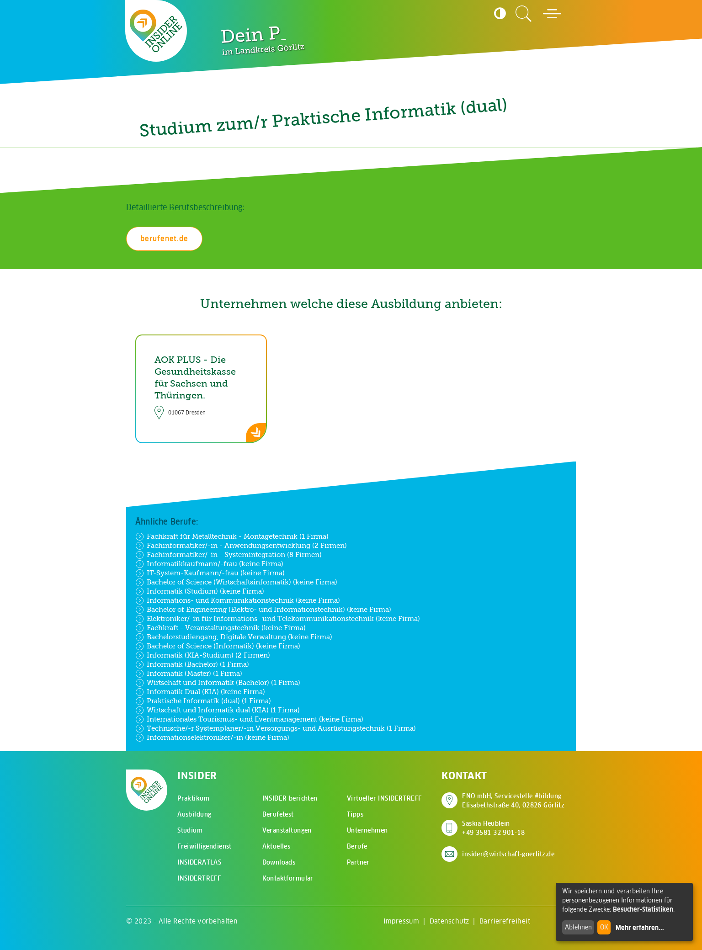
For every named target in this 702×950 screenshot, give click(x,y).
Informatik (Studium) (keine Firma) (199, 591)
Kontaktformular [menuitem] (288, 878)
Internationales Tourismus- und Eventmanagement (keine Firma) (249, 719)
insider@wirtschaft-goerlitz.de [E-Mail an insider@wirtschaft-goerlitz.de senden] (508, 854)
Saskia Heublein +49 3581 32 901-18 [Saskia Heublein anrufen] (493, 828)
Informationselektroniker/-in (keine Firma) (212, 737)
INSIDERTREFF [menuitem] (199, 878)
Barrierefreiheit (504, 921)
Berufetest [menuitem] (278, 814)
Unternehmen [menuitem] (367, 830)
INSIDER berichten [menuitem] (290, 798)
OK (604, 927)
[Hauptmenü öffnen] (552, 14)
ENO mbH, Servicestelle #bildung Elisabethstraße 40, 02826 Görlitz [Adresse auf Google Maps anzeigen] (513, 800)
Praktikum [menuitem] (193, 798)
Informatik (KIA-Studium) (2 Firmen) (202, 655)
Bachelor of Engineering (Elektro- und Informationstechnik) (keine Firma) (263, 609)
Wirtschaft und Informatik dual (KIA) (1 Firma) (217, 710)
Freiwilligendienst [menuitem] (204, 846)
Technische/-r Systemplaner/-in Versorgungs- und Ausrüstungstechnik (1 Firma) (275, 728)
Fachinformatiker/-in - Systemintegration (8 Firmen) (228, 554)
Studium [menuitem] (189, 830)
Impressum (401, 921)
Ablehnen (578, 927)
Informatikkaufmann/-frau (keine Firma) (209, 563)
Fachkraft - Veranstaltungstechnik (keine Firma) (220, 627)
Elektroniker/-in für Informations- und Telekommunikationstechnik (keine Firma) (277, 618)
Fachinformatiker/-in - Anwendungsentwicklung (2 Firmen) (241, 545)
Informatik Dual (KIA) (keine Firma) (200, 691)
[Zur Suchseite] (524, 13)
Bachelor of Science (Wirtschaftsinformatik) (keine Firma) (236, 582)
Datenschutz (449, 921)
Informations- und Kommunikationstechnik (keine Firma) (237, 600)
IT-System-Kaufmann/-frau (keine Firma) (210, 573)
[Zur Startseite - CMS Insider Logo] (156, 31)
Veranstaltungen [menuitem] (287, 830)
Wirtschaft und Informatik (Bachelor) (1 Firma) (217, 682)
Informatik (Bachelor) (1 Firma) (192, 664)
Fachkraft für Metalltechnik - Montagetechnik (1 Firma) (232, 536)
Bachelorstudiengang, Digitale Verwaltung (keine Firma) (233, 637)
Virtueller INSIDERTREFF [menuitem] (384, 798)
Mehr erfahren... (640, 927)
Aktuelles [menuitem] (276, 846)
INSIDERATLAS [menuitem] (199, 862)
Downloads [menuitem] (279, 862)
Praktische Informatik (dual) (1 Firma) (203, 701)
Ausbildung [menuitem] (194, 814)
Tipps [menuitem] (355, 814)
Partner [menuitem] (358, 862)
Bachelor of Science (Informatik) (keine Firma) (217, 646)
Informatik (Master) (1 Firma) (188, 673)
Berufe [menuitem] (357, 846)
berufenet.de (164, 238)
